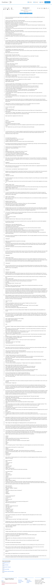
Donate (28, 582)
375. (4, 523)
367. (4, 513)
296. (4, 433)
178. (4, 255)
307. (4, 446)
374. (4, 521)
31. (4, 60)
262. (4, 375)
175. (4, 249)
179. (4, 256)
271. (4, 390)
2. (4, 19)
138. (4, 201)
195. (4, 280)
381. (4, 531)
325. (4, 467)
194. (4, 279)
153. (4, 221)
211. (4, 306)
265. (4, 379)
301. (4, 439)
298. (4, 436)
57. (4, 92)
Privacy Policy (20, 581)
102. (4, 151)
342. (4, 485)
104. (4, 153)
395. (4, 546)
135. (4, 196)
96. (4, 143)
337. (4, 480)
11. (4, 31)
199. (4, 285)
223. (4, 324)
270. (4, 389)
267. (4, 382)
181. (4, 258)
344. (4, 488)
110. (4, 162)
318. (4, 459)
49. (4, 83)
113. (4, 165)
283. (4, 409)
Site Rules (20, 580)
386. (4, 536)
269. (4, 385)
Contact (19, 582)
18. (4, 40)
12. (4, 33)
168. (4, 241)
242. (4, 350)
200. (4, 286)
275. (4, 398)
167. (4, 239)
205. (4, 299)
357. (4, 502)
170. (4, 243)
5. (4, 22)
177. (4, 254)
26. (4, 54)
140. (4, 203)
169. (4, 242)
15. (4, 37)
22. (4, 49)
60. (4, 98)
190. (4, 273)
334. (4, 477)
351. (4, 495)
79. (4, 122)
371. (4, 518)
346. (4, 490)
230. (4, 336)
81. (4, 124)
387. (4, 538)
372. (4, 519)
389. (4, 540)
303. (4, 441)
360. (4, 505)
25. (4, 53)
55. (4, 90)
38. (4, 69)
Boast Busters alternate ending (8, 571)
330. (4, 472)
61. (4, 99)
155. (4, 224)
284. (4, 411)
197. (4, 283)
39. (4, 70)
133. (4, 192)
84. (4, 128)
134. (4, 195)
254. (4, 366)
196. (4, 282)
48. (4, 82)
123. (4, 180)
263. (4, 377)
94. (4, 141)
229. (4, 334)
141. (4, 204)
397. (4, 550)
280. (4, 406)
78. (4, 121)
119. (4, 174)
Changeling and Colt (6, 562)
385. (4, 535)
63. (4, 103)
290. (4, 422)
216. (4, 313)
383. (4, 533)
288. (4, 417)
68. (4, 109)
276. (4, 400)
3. (4, 20)
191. (4, 275)
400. (4, 554)
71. (4, 112)
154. (4, 223)
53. (4, 88)
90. (4, 136)
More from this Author (6, 561)
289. (4, 421)
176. (4, 251)
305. (4, 443)
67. (4, 108)
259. (4, 371)
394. (4, 545)
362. (4, 508)
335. (4, 478)
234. (4, 340)
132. (4, 191)
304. (4, 442)
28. (4, 57)
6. (4, 23)
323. (4, 464)
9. (4, 28)
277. (4, 401)
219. (4, 319)
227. (4, 330)
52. (4, 87)
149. (4, 216)
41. (4, 74)
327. (4, 469)
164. (4, 235)
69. (4, 110)
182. (4, 262)
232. (4, 338)
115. (4, 169)
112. (4, 164)
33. (4, 62)
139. (4, 202)
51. (4, 85)
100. (4, 149)
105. (4, 154)
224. (4, 325)
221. (4, 321)
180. (4, 257)
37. (4, 67)
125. (4, 183)
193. (4, 278)
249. (4, 359)
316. (4, 456)
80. (4, 123)
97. (4, 145)
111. (4, 163)
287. (4, 416)
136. (4, 197)
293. (4, 429)
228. (4, 333)
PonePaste (5, 2)
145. (4, 211)
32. (4, 61)
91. (4, 138)
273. (4, 396)
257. (4, 369)
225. (4, 326)
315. (4, 454)
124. (4, 181)
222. (4, 323)
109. (4, 161)
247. (4, 356)
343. (4, 487)
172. (4, 246)
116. (4, 170)
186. (4, 268)
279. (4, 403)
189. (4, 272)
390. (4, 541)
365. (4, 511)
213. (4, 308)
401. (4, 555)
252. (4, 364)
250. (4, 361)
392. (4, 543)
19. (4, 44)
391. (4, 542)
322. (4, 463)
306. (4, 444)
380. (4, 530)
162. (4, 232)
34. (4, 63)
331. (4, 473)
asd (26, 9)
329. (4, 471)
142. (4, 205)
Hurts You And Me (5, 569)
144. (4, 207)
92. (4, 139)
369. (4, 515)
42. (4, 75)
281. (4, 407)
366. (4, 512)
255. (4, 367)
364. (4, 510)
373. (4, 520)
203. (4, 294)
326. (4, 468)
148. (4, 215)
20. (4, 46)
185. (4, 265)
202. (4, 288)
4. (4, 21)
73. (4, 115)
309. (4, 448)
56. (4, 91)
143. (4, 206)
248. (4, 358)
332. (4, 474)
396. (4, 549)
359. (4, 504)
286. (4, 413)
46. (4, 80)
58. (4, 94)
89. (4, 135)
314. (4, 453)
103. (4, 152)
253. (4, 365)
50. (4, 84)
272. (4, 395)
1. (4, 17)
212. (4, 307)
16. (4, 38)
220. (4, 320)
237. (4, 344)
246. (4, 355)
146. (4, 212)
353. (4, 498)
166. (4, 238)
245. (4, 354)
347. (4, 491)
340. (4, 483)
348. (4, 492)
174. (4, 248)
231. (4, 337)
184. (4, 264)
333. (4, 475)
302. (4, 440)
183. (4, 263)
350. (4, 494)
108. (4, 157)
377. (4, 526)
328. (4, 470)
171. (4, 245)
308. (4, 447)
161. (4, 231)
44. (4, 78)
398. (4, 552)
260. (4, 372)
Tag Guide (28, 580)
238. (4, 345)
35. (4, 64)
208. (4, 303)
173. (4, 247)
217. (4, 317)
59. (4, 95)
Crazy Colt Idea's (5, 564)
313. (4, 452)
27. (4, 56)
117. (4, 171)
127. (4, 185)
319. (4, 460)
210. (4, 305)
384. (4, 534)
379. (4, 529)
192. (4, 276)
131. (4, 190)
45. (4, 79)
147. (4, 214)
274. (4, 397)
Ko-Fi (2, 580)
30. (4, 59)
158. (4, 227)
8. (4, 27)
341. (4, 484)
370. (4, 516)
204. (4, 295)
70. (4, 111)
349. (4, 493)
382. (4, 532)
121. (4, 176)
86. (4, 130)
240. (4, 347)
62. (4, 102)
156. (4, 225)
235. (4, 341)
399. (4, 553)
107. (4, 156)
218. (4, 318)
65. (4, 105)
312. (4, 451)
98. (4, 146)
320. (4, 461)
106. (4, 155)
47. (4, 81)
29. (4, 58)
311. (4, 450)
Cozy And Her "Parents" (6, 567)
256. (4, 368)
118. (4, 173)
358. (4, 503)
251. (4, 362)
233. (4, 339)
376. (4, 524)
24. (4, 52)
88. (4, 134)
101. (4, 150)
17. (4, 39)
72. (4, 114)
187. (4, 269)
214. (4, 309)
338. (4, 481)
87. (4, 131)
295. (4, 431)
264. (4, 378)
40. (4, 72)
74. (4, 116)
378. (4, 528)
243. (4, 351)
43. (4, 77)
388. (4, 539)
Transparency (29, 581)
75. (4, 118)
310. (4, 449)
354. (4, 499)
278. (4, 402)
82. (4, 125)
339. (4, 482)
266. (4, 380)
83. (4, 126)
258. (4, 370)
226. (4, 328)
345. (4, 489)
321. (4, 462)
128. (4, 186)
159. (4, 228)
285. (4, 412)
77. (4, 120)
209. (4, 304)
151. (4, 218)
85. (4, 129)
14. (4, 36)
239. (4, 346)
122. (4, 177)
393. (4, 544)
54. (4, 89)
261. (4, 374)
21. (4, 48)
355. (4, 500)
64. (4, 104)
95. (4, 142)
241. (4, 349)
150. (4, 217)
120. (4, 175)
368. (4, 514)
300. (4, 438)
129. (4, 187)
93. (4, 140)
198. (4, 284)
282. (4, 408)
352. (4, 497)
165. (4, 237)
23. (4, 50)
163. (4, 234)
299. (4, 437)
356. (4, 501)
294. (4, 430)
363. (4, 509)
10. (4, 30)
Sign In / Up (47, 2)
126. (4, 184)
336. (4, 479)
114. (4, 167)
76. (4, 119)
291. (4, 423)
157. (4, 226)
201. (4, 287)
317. (4, 457)
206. (4, 300)
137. (4, 200)
